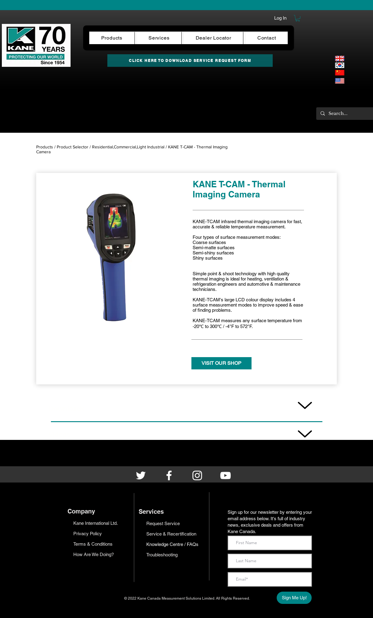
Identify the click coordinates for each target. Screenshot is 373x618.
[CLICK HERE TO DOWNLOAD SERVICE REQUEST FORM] (190, 60)
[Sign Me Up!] (294, 598)
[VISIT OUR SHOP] (221, 363)
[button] (298, 18)
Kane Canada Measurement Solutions (169, 598)
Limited (208, 598)
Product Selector (72, 146)
